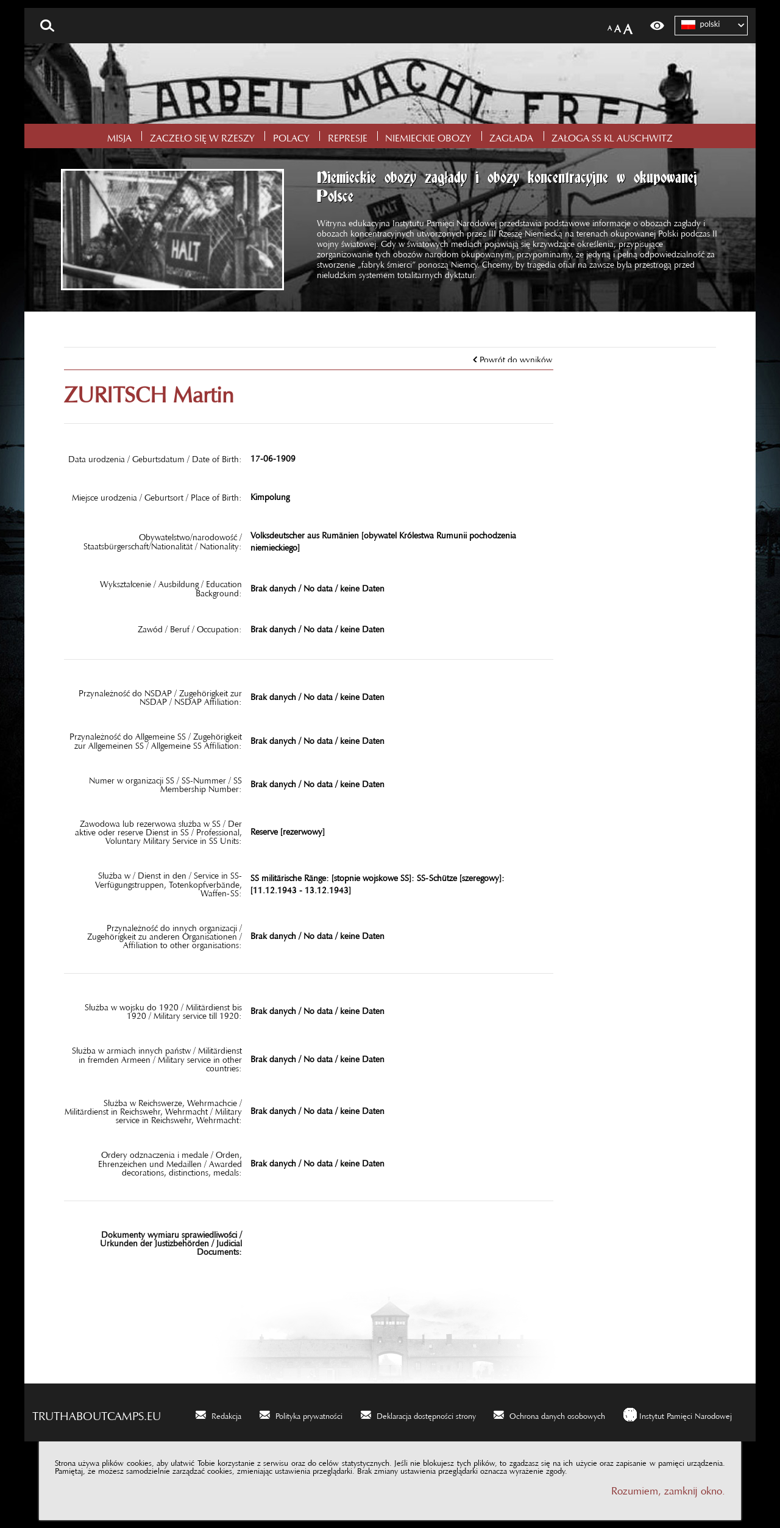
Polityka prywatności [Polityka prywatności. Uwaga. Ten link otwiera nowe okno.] (308, 1414)
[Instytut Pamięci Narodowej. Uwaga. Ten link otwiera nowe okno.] (677, 1414)
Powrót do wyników (516, 357)
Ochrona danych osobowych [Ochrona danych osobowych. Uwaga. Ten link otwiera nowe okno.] (557, 1414)
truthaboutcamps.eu (96, 1412)
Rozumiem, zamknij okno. (668, 1488)
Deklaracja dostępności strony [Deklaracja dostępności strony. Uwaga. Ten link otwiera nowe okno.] (426, 1414)
